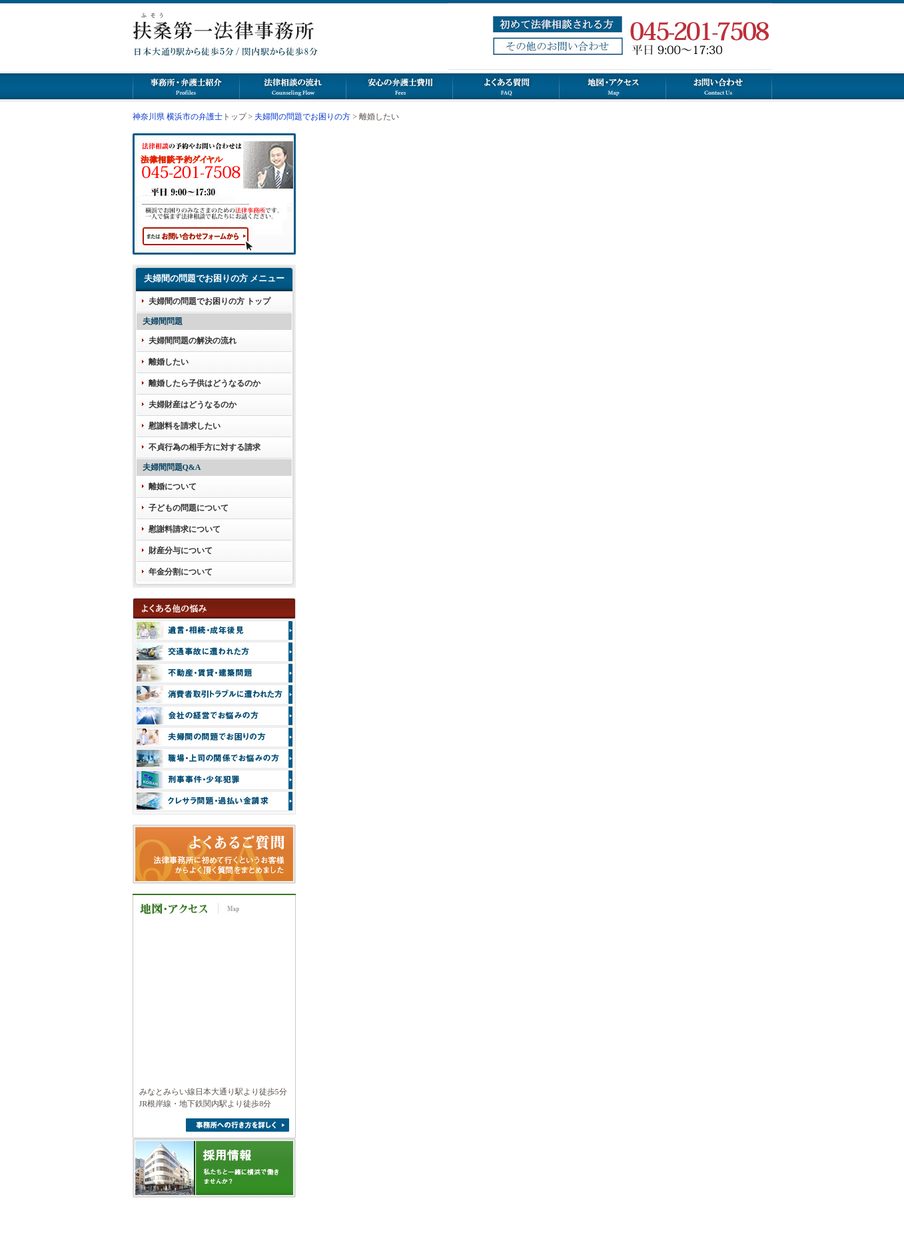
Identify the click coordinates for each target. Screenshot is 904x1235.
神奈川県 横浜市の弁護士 (178, 116)
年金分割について (181, 572)
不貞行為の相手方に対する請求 (204, 447)
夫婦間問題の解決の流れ (192, 340)
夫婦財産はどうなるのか (192, 404)
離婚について (173, 486)
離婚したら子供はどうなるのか (204, 383)
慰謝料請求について (185, 529)
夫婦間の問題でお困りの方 (302, 116)
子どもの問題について (188, 508)
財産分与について (181, 550)
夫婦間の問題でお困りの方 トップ (209, 301)
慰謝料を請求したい (185, 426)
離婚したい (169, 362)
